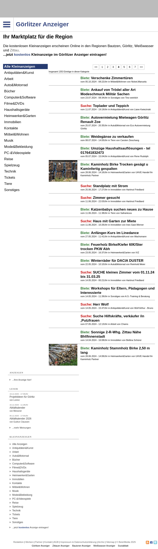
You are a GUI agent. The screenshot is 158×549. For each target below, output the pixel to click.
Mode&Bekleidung (18, 147)
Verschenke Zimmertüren (112, 78)
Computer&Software (20, 97)
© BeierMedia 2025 (126, 542)
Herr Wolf (101, 304)
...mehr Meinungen (21, 428)
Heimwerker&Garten (20, 116)
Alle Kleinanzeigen (19, 66)
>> (141, 67)
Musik (8, 140)
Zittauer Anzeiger (61, 545)
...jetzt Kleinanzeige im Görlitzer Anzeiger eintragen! (55, 55)
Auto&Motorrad (16, 85)
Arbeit (8, 79)
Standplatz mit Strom (110, 186)
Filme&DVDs (14, 103)
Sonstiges (12, 190)
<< (95, 67)
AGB (56, 542)
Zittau (14, 50)
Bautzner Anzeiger (81, 545)
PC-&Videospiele (17, 153)
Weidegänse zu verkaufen (112, 137)
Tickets (9, 178)
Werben (29, 542)
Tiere (8, 184)
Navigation (13, 18)
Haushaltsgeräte (17, 110)
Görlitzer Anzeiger (41, 545)
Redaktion (18, 542)
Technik (10, 171)
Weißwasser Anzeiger (104, 545)
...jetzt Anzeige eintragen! (30, 527)
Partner (39, 542)
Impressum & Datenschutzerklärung (78, 542)
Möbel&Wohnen (16, 134)
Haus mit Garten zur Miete (114, 221)
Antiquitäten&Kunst (19, 73)
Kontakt (48, 542)
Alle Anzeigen (19, 444)
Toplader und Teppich (111, 106)
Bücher (9, 91)
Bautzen (114, 46)
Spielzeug (12, 165)
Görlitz (127, 46)
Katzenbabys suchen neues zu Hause (122, 209)
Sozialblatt (123, 545)
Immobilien (12, 122)
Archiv (101, 542)
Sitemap (110, 542)
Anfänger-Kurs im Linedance (115, 233)
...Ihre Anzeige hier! (21, 380)
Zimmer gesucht (106, 198)
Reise (8, 159)
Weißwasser (143, 46)
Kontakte (11, 128)
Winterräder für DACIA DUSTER (117, 261)
